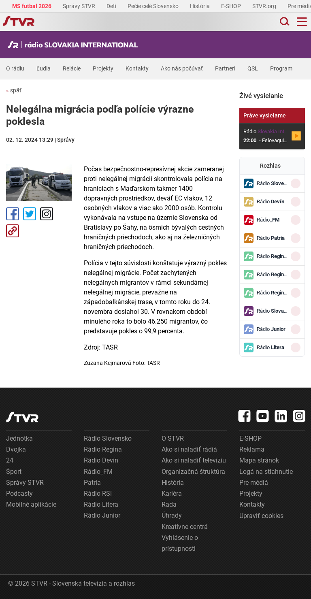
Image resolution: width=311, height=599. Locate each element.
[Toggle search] (284, 22)
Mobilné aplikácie (31, 504)
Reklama (251, 449)
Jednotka (19, 438)
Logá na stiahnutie (266, 471)
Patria (92, 482)
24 (9, 460)
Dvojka (16, 449)
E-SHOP (231, 6)
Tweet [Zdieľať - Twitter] (29, 213)
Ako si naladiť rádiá (189, 449)
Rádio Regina (103, 449)
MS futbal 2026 (32, 6)
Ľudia (43, 68)
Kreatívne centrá (185, 527)
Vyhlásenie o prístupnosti (180, 543)
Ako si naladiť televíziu (194, 460)
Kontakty (137, 68)
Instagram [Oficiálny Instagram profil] (46, 213)
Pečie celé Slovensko (154, 6)
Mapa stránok (259, 460)
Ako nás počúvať (182, 68)
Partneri (225, 68)
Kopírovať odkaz (12, 230)
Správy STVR (79, 6)
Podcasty (19, 493)
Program (281, 68)
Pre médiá (253, 482)
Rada (169, 504)
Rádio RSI (98, 493)
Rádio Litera (101, 504)
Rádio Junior (102, 515)
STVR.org (264, 6)
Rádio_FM (98, 471)
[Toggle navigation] (302, 22)
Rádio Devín (101, 460)
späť (13, 90)
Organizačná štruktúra (193, 471)
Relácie (72, 68)
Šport (13, 471)
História (200, 6)
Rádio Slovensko (108, 438)
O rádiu (15, 68)
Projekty (103, 68)
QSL (252, 68)
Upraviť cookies (261, 516)
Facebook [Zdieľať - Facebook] (12, 213)
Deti (112, 6)
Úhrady (172, 515)
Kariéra (172, 493)
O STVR (173, 438)
